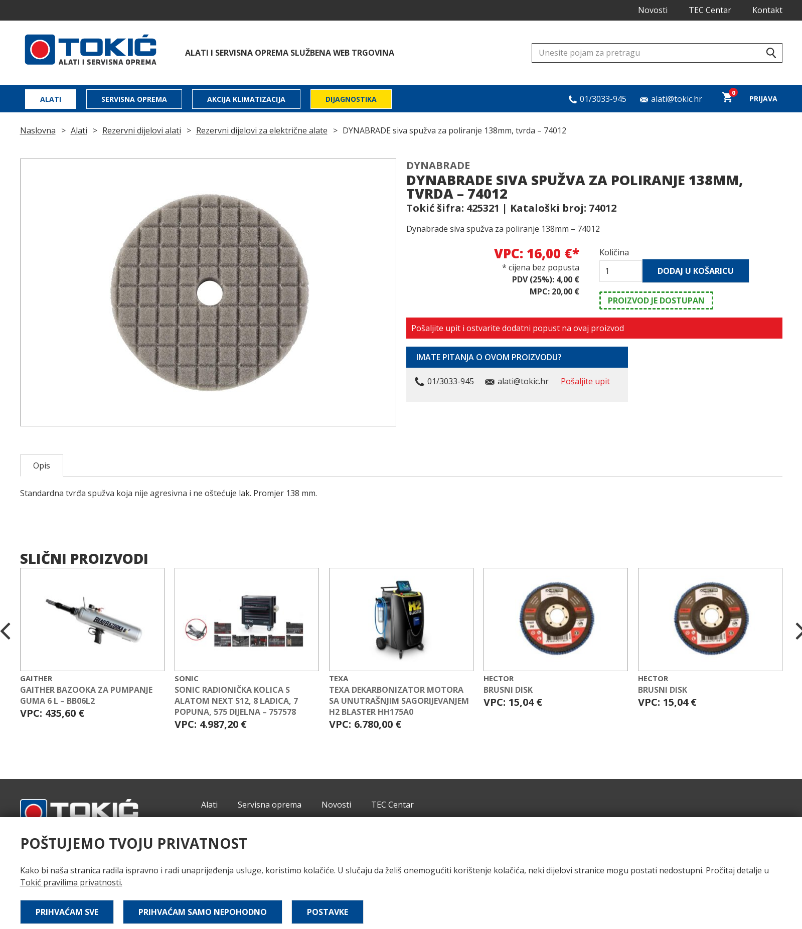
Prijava (763, 98)
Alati (50, 99)
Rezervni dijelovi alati (141, 130)
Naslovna (38, 130)
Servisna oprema (134, 99)
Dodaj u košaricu (696, 270)
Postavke (327, 911)
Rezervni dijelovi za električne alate (262, 130)
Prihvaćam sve (67, 911)
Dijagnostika (351, 99)
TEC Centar (710, 10)
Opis (41, 465)
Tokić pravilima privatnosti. (71, 882)
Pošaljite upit (585, 381)
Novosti (653, 10)
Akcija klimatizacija (246, 99)
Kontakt (767, 10)
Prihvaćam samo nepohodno (202, 911)
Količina (614, 252)
